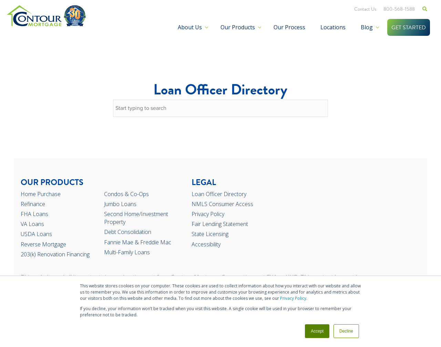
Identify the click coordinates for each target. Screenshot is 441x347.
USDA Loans (36, 234)
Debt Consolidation (127, 232)
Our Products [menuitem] (237, 27)
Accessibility (206, 244)
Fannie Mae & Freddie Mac (137, 242)
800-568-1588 (399, 9)
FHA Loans (34, 214)
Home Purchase (41, 194)
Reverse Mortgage (43, 244)
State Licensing (210, 234)
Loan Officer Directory (219, 194)
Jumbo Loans (120, 204)
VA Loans (32, 224)
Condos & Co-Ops (126, 194)
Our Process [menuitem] (289, 27)
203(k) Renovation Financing (55, 254)
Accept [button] (317, 331)
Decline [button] (346, 331)
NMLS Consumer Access (222, 204)
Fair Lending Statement (220, 224)
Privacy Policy (293, 298)
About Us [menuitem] (190, 27)
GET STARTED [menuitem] (408, 27)
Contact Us (365, 9)
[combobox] (220, 108)
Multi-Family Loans (127, 252)
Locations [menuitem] (333, 27)
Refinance (33, 204)
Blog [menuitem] (367, 27)
